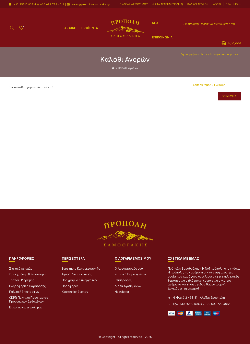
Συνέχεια (229, 96)
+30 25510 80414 (24, 4)
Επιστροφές (123, 280)
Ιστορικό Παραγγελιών (131, 274)
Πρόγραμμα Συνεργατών (79, 280)
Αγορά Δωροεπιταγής (77, 274)
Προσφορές (70, 286)
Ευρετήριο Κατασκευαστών (81, 268)
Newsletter (122, 291)
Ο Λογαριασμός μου (133, 4)
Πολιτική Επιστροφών (24, 291)
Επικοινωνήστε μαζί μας (26, 307)
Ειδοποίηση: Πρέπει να (198, 23)
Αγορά (217, 4)
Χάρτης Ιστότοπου (75, 291)
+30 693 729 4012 (52, 4)
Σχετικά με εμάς (20, 268)
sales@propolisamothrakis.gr (91, 4)
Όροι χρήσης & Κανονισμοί (27, 274)
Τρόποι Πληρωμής (21, 280)
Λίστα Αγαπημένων (128, 286)
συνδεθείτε (221, 23)
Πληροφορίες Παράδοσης (27, 286)
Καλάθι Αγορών (198, 4)
